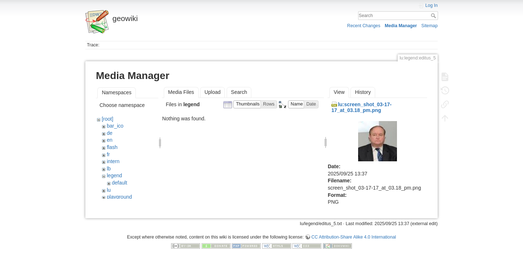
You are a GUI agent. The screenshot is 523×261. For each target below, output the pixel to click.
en (110, 140)
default (119, 183)
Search (434, 15)
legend (114, 175)
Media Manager (401, 25)
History (363, 92)
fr (108, 154)
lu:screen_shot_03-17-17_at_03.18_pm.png (361, 107)
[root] (107, 119)
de (110, 133)
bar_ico (115, 126)
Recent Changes (363, 25)
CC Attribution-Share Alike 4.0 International (353, 237)
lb (109, 168)
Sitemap (429, 25)
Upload (212, 92)
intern (113, 161)
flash (112, 147)
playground (119, 197)
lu (109, 190)
